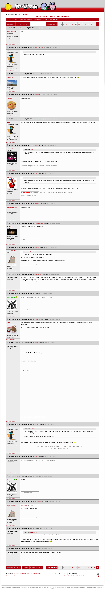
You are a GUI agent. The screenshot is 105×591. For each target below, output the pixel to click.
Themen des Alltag (24, 19)
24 (72, 24)
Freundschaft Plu (61, 587)
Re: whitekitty (36, 94)
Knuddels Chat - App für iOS (38, 587)
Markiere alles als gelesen (13, 576)
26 (79, 24)
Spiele (68, 587)
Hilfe (58, 16)
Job (52, 588)
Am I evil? (24, 505)
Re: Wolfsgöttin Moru (38, 47)
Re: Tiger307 (36, 247)
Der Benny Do (33, 532)
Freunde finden (51, 587)
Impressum (100, 587)
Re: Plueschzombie (37, 319)
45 (88, 24)
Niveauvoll (32, 251)
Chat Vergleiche (91, 587)
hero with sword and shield (25, 573)
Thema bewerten (23, 24)
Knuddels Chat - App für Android (20, 587)
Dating (73, 587)
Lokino (32, 149)
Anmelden (25, 14)
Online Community (81, 587)
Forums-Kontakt (68, 576)
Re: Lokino (35, 74)
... (66, 24)
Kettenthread (35, 19)
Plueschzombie (37, 573)
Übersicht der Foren (41, 16)
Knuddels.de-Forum (12, 19)
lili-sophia (32, 428)
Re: (36, 28)
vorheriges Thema (13, 567)
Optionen (11, 24)
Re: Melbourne (36, 203)
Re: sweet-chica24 (37, 274)
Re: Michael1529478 (38, 223)
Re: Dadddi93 (36, 119)
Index (25, 567)
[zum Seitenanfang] (10, 44)
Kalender (52, 16)
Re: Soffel (35, 342)
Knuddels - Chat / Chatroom (80, 576)
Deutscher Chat (6, 587)
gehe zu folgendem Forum (60, 573)
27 (82, 24)
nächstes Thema (36, 567)
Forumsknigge (65, 16)
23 (69, 24)
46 (91, 24)
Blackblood (16, 573)
